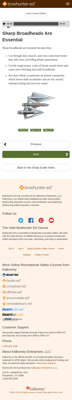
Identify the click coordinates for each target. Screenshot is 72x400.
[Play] (4, 23)
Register (27, 254)
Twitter (20, 220)
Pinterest (41, 220)
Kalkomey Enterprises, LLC (44, 368)
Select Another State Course (41, 248)
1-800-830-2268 (10, 346)
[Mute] (8, 27)
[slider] (36, 24)
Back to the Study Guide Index (36, 167)
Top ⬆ (11, 248)
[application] (36, 24)
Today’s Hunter (42, 254)
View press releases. (46, 363)
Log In (21, 248)
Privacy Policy (42, 392)
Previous (36, 144)
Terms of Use (57, 392)
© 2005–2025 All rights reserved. (22, 392)
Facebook (30, 220)
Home (61, 248)
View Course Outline (36, 13)
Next (36, 154)
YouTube (51, 220)
